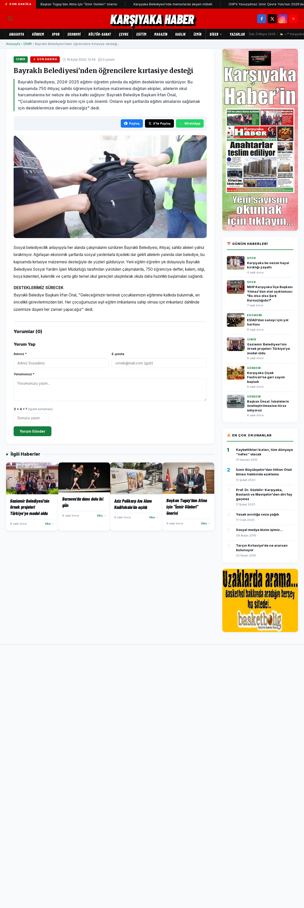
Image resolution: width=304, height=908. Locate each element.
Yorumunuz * (24, 374)
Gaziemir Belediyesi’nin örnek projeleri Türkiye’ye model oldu (268, 348)
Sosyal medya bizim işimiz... (259, 530)
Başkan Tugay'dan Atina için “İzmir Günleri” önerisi (90, 4)
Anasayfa (16, 34)
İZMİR (198, 34)
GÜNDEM (38, 34)
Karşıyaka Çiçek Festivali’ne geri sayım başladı (266, 377)
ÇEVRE (124, 34)
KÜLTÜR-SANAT (99, 34)
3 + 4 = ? (33, 409)
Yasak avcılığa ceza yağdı (257, 514)
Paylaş (132, 123)
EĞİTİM (141, 34)
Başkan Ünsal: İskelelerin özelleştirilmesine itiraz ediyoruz (268, 406)
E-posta (118, 354)
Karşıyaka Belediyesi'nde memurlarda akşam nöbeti (184, 4)
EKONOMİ (74, 34)
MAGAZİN (160, 34)
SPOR (56, 34)
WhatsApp (189, 123)
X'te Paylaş (159, 123)
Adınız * (20, 354)
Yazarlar (237, 34)
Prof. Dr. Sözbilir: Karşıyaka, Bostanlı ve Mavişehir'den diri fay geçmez (264, 494)
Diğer (216, 34)
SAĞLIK (180, 34)
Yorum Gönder (32, 431)
